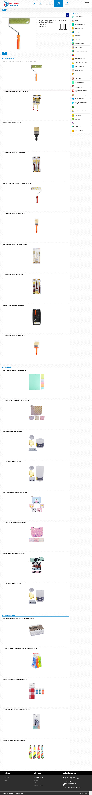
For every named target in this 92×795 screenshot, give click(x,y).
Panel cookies (19, 793)
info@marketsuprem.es (70, 783)
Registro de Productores (39, 782)
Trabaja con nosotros (38, 785)
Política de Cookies (38, 780)
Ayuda (6, 780)
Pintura (16, 10)
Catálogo (9, 10)
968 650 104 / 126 (69, 781)
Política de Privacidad (38, 777)
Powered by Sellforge (84, 793)
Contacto (7, 777)
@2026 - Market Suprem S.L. (9, 793)
